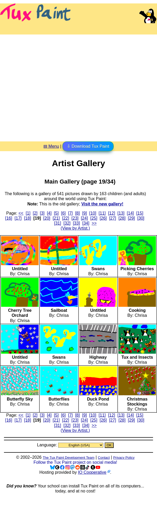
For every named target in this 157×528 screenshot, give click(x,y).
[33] (76, 223)
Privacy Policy (124, 458)
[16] (8, 218)
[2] (35, 213)
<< (21, 213)
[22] (65, 218)
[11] (102, 213)
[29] (131, 218)
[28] (122, 218)
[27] (112, 218)
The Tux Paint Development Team (69, 458)
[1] (28, 213)
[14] (130, 213)
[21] (56, 218)
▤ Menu (51, 146)
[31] (57, 223)
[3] (42, 213)
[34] (85, 223)
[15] (139, 213)
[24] (84, 218)
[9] (84, 213)
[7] (70, 213)
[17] (18, 218)
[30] (140, 218)
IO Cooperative (92, 472)
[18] (27, 218)
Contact (104, 458)
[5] (56, 213)
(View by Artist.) (75, 228)
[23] (74, 218)
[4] (49, 213)
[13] (120, 213)
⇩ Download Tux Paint (88, 146)
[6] (63, 213)
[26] (103, 218)
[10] (92, 213)
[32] (67, 223)
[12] (111, 213)
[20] (46, 218)
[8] (77, 213)
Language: (47, 445)
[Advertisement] (49, 86)
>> (94, 223)
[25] (93, 218)
